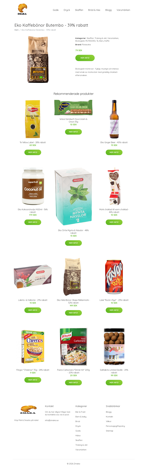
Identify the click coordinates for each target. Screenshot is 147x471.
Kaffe (106, 43)
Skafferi (79, 11)
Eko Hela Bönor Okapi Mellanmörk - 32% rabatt (73, 304)
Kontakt (109, 419)
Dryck (67, 11)
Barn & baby (80, 419)
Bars (101, 43)
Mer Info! (85, 61)
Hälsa (77, 438)
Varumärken (123, 11)
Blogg (108, 11)
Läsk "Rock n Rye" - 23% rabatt (114, 303)
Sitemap (109, 434)
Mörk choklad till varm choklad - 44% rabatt (114, 213)
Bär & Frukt (80, 415)
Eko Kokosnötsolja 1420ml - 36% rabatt (33, 213)
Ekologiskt (80, 43)
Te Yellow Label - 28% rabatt (33, 145)
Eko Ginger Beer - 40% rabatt (114, 145)
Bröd (77, 424)
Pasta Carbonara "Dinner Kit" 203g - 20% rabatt (73, 374)
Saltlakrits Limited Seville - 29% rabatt (114, 374)
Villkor (108, 424)
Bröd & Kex (94, 11)
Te (97, 43)
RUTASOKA (91, 43)
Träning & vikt (101, 41)
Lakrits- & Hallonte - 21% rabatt (32, 303)
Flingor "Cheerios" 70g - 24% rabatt (32, 372)
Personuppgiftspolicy (115, 429)
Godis (56, 11)
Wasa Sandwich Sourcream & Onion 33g (73, 123)
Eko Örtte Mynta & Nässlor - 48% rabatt (73, 234)
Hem (16, 32)
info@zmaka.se (52, 423)
